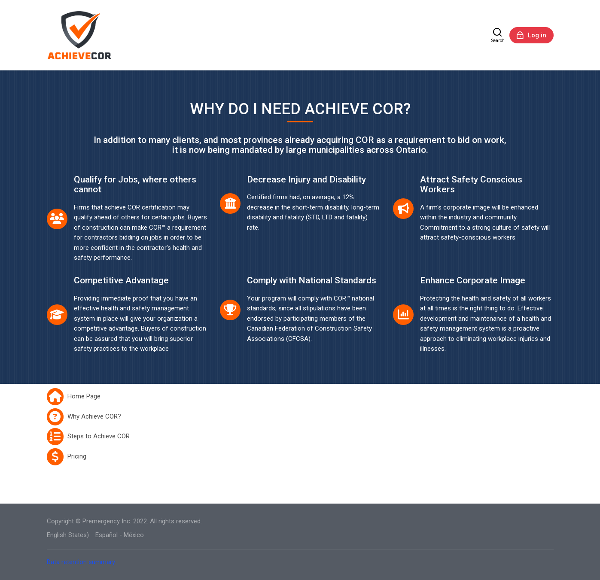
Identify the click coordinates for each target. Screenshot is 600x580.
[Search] (498, 35)
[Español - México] (119, 535)
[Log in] (531, 35)
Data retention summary (81, 562)
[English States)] (68, 535)
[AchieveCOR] (80, 35)
